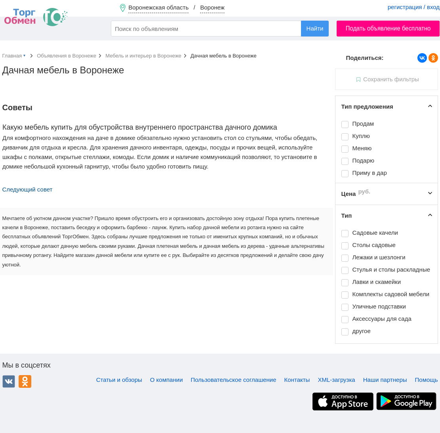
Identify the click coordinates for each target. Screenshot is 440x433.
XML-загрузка (336, 379)
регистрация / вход (414, 7)
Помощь (426, 379)
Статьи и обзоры (119, 379)
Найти (315, 28)
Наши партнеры (385, 379)
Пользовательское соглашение (233, 379)
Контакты (297, 379)
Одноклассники (25, 381)
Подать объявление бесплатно (388, 28)
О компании (166, 379)
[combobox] (220, 28)
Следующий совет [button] (27, 189)
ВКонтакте (8, 381)
